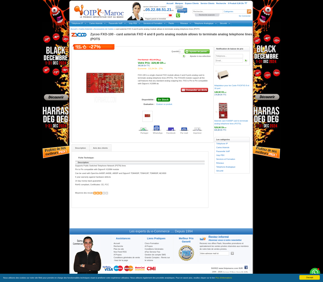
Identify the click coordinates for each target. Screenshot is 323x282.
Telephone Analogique (203, 23)
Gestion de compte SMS (155, 255)
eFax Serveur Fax (152, 252)
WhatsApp (157, 133)
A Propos (149, 246)
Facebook (170, 133)
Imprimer (197, 133)
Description (80, 148)
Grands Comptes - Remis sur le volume (157, 258)
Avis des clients (100, 148)
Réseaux (184, 23)
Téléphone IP (77, 23)
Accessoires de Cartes (104, 29)
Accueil (74, 29)
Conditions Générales (154, 249)
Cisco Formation (152, 243)
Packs (171, 23)
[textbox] (207, 11)
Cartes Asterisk (95, 23)
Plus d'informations (224, 278)
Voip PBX (133, 23)
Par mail (184, 133)
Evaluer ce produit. (164, 104)
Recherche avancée (207, 15)
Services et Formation (152, 23)
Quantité (175, 51)
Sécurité (223, 23)
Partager (145, 133)
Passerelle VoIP (116, 23)
